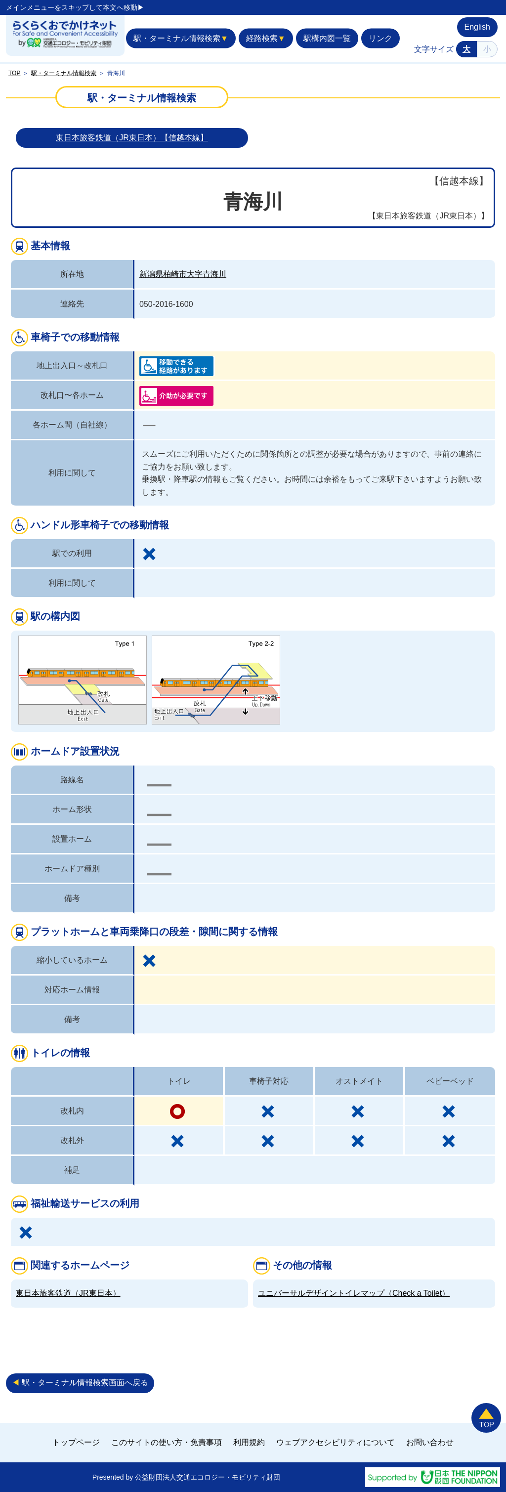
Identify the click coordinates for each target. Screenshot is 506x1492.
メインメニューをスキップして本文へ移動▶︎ (75, 7)
